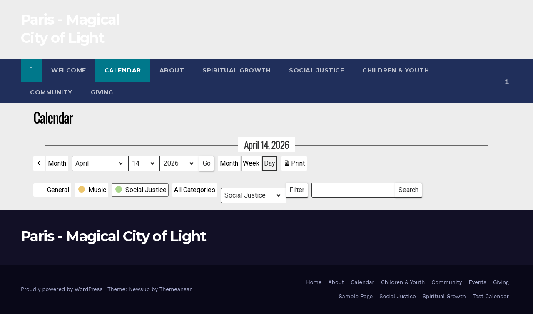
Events (477, 282)
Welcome (68, 70)
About (171, 70)
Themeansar (175, 289)
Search (408, 188)
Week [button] (251, 163)
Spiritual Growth (236, 70)
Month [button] (57, 163)
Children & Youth (395, 70)
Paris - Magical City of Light (113, 236)
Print (294, 165)
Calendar (123, 70)
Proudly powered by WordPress (63, 289)
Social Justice (316, 70)
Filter (298, 188)
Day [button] (269, 163)
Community (51, 92)
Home (313, 282)
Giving (102, 92)
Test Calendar (491, 296)
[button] (507, 81)
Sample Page (356, 296)
